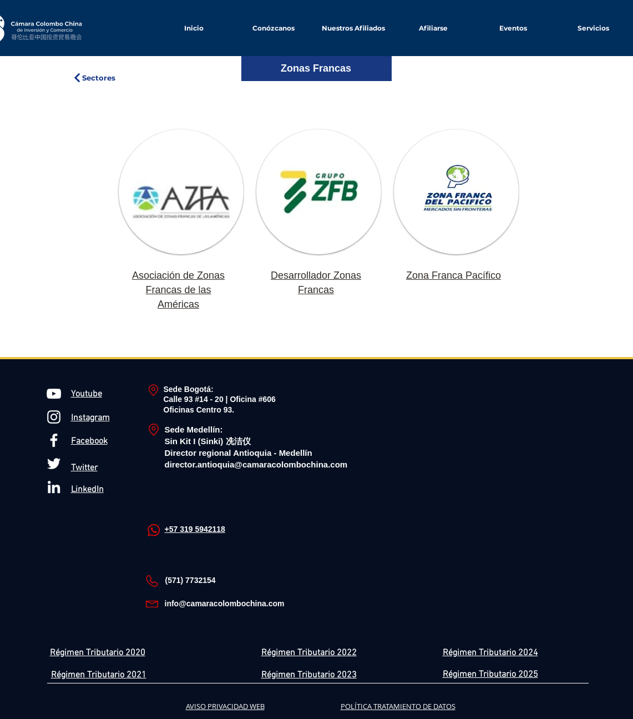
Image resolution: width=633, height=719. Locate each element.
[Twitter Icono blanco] (54, 463)
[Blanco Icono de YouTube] (54, 394)
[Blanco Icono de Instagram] (54, 417)
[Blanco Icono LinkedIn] (54, 487)
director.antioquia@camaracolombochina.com (256, 464)
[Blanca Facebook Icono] (54, 440)
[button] (433, 28)
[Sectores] (93, 78)
